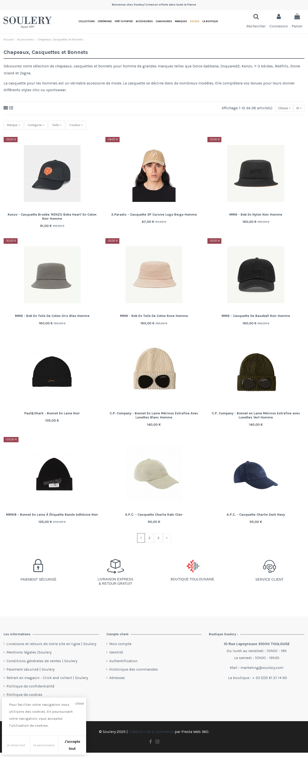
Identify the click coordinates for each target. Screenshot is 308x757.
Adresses (117, 682)
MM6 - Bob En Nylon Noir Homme (255, 218)
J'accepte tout (72, 745)
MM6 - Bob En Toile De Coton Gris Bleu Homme (52, 319)
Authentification (123, 665)
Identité (116, 656)
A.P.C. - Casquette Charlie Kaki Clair (154, 518)
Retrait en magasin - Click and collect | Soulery (47, 682)
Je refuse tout (16, 745)
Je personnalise (44, 745)
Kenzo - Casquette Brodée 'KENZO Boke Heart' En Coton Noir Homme (52, 220)
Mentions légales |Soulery (28, 656)
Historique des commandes (133, 673)
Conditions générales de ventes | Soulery (41, 665)
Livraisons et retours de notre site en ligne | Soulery (51, 648)
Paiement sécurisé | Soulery (30, 673)
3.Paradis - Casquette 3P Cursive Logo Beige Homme (154, 218)
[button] (210, 21)
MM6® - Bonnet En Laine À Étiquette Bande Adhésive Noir (52, 518)
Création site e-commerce (151, 736)
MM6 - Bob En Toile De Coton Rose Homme (154, 319)
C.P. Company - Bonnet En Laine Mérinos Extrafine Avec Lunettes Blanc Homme (154, 418)
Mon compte (120, 648)
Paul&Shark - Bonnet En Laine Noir (52, 416)
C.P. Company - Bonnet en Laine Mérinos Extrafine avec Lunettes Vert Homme (256, 418)
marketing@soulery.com (261, 672)
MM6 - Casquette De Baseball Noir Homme (256, 319)
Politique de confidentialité (30, 690)
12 (297, 108)
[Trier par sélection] (279, 108)
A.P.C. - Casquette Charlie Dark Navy (256, 518)
